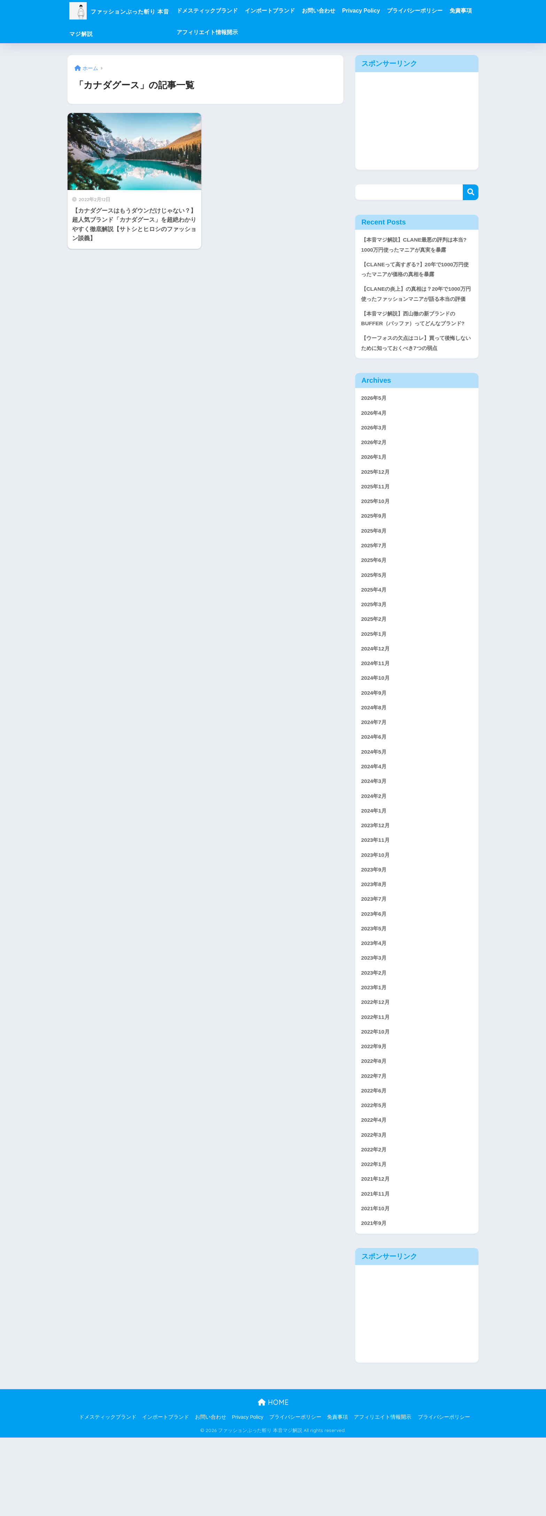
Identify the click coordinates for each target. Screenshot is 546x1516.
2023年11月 (376, 895)
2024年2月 (375, 849)
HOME (273, 1480)
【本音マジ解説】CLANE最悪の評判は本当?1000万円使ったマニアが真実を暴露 (415, 245)
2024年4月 (375, 818)
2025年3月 (375, 646)
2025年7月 (375, 584)
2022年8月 (375, 1129)
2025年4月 (375, 630)
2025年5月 (375, 615)
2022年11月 (376, 1083)
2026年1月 (375, 490)
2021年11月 (376, 1269)
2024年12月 (376, 693)
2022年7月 (375, 1145)
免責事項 (214, 32)
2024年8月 (375, 755)
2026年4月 (375, 444)
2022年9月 (375, 1114)
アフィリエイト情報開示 (263, 32)
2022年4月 (375, 1192)
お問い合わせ (345, 11)
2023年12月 (376, 880)
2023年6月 (375, 973)
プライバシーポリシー (441, 11)
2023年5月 (375, 989)
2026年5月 (375, 428)
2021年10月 (376, 1285)
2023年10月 (376, 911)
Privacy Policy (388, 11)
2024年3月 (375, 833)
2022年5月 (375, 1176)
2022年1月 (375, 1238)
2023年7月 (375, 958)
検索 (470, 192)
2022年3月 (375, 1207)
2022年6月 (375, 1160)
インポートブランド (296, 11)
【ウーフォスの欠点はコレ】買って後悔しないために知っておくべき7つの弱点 (414, 372)
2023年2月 (375, 1036)
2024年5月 (375, 802)
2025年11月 (376, 521)
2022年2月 (375, 1223)
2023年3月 (375, 1020)
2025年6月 (375, 599)
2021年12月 (376, 1254)
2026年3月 (375, 459)
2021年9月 (375, 1301)
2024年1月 (375, 864)
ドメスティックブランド (233, 11)
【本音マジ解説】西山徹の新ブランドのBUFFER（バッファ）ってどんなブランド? (414, 340)
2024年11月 (376, 709)
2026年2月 (375, 475)
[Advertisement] (416, 121)
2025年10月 (376, 537)
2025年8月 (375, 568)
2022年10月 (376, 1098)
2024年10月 (376, 724)
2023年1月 (375, 1051)
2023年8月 (375, 942)
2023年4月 (375, 1004)
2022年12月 (376, 1067)
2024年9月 (375, 740)
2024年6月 (375, 786)
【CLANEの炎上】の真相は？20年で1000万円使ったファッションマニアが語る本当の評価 (416, 303)
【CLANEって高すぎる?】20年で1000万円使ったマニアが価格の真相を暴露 (415, 272)
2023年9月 (375, 927)
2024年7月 (375, 771)
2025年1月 (375, 677)
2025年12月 (376, 506)
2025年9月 (375, 553)
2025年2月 (375, 662)
